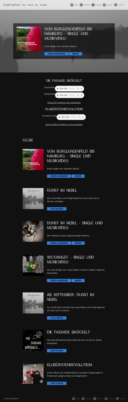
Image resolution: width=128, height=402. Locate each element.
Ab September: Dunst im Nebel (70, 297)
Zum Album (56, 209)
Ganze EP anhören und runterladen (64, 102)
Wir (36, 5)
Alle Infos (56, 318)
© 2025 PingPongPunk (10, 398)
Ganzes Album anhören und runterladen (64, 124)
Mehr (75, 54)
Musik (30, 5)
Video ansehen (56, 54)
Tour (24, 5)
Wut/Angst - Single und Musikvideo (70, 260)
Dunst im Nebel (62, 190)
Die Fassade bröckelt (68, 332)
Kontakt (43, 5)
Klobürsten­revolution (69, 365)
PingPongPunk (11, 4)
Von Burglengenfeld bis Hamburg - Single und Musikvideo (68, 33)
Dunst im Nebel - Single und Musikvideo (75, 225)
